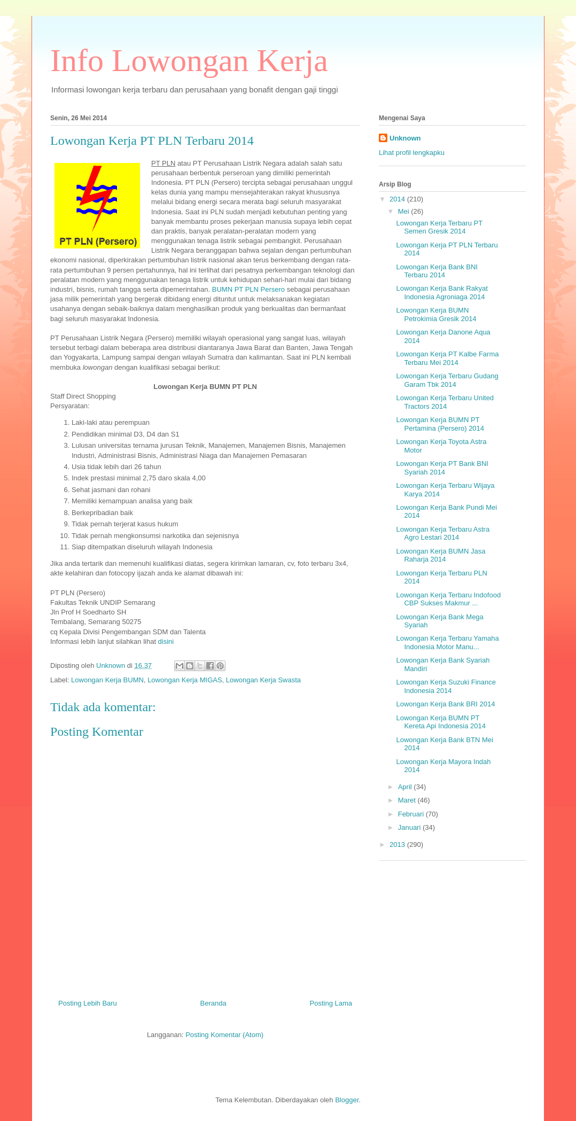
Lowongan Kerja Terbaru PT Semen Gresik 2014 (439, 227)
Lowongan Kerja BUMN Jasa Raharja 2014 (440, 555)
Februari (412, 814)
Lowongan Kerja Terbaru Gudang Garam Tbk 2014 (447, 380)
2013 (398, 844)
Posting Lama (331, 1003)
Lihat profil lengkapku (412, 153)
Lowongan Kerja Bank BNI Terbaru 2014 (436, 271)
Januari (410, 827)
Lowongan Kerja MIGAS (184, 680)
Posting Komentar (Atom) (224, 1035)
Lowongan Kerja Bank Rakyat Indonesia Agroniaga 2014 (441, 292)
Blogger (347, 1100)
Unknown (405, 138)
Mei (404, 211)
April (406, 787)
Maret (408, 800)
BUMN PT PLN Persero (248, 289)
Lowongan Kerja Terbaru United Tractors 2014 (445, 402)
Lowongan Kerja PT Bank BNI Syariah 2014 (442, 468)
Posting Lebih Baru (87, 1003)
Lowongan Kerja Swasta (263, 680)
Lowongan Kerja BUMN (107, 680)
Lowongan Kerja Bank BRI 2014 (445, 704)
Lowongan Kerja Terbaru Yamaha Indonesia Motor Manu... (447, 642)
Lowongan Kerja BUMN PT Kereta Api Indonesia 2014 (441, 722)
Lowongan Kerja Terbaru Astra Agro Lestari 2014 (442, 533)
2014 (398, 199)
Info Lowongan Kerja (189, 60)
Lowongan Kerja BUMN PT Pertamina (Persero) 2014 (440, 424)
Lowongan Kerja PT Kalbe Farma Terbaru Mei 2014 (447, 358)
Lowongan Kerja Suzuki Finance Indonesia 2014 (445, 686)
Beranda (213, 1003)
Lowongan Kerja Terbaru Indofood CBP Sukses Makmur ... (448, 599)
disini (166, 641)
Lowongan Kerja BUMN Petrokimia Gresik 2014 (436, 314)
